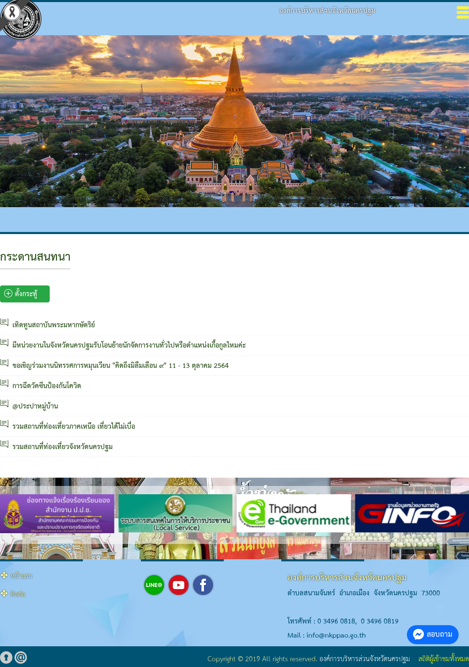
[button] (215, 541)
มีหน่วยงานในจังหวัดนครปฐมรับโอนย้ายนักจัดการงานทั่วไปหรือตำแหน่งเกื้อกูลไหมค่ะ (129, 346)
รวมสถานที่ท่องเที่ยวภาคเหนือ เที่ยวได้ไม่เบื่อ (73, 427)
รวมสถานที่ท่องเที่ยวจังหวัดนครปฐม (62, 447)
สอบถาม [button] (432, 634)
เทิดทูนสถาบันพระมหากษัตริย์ (53, 325)
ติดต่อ (17, 595)
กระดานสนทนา (35, 257)
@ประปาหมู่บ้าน (35, 406)
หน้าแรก (21, 576)
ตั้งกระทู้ (20, 294)
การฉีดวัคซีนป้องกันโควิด (46, 386)
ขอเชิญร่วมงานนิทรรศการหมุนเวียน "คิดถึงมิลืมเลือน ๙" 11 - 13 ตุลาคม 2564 (120, 366)
